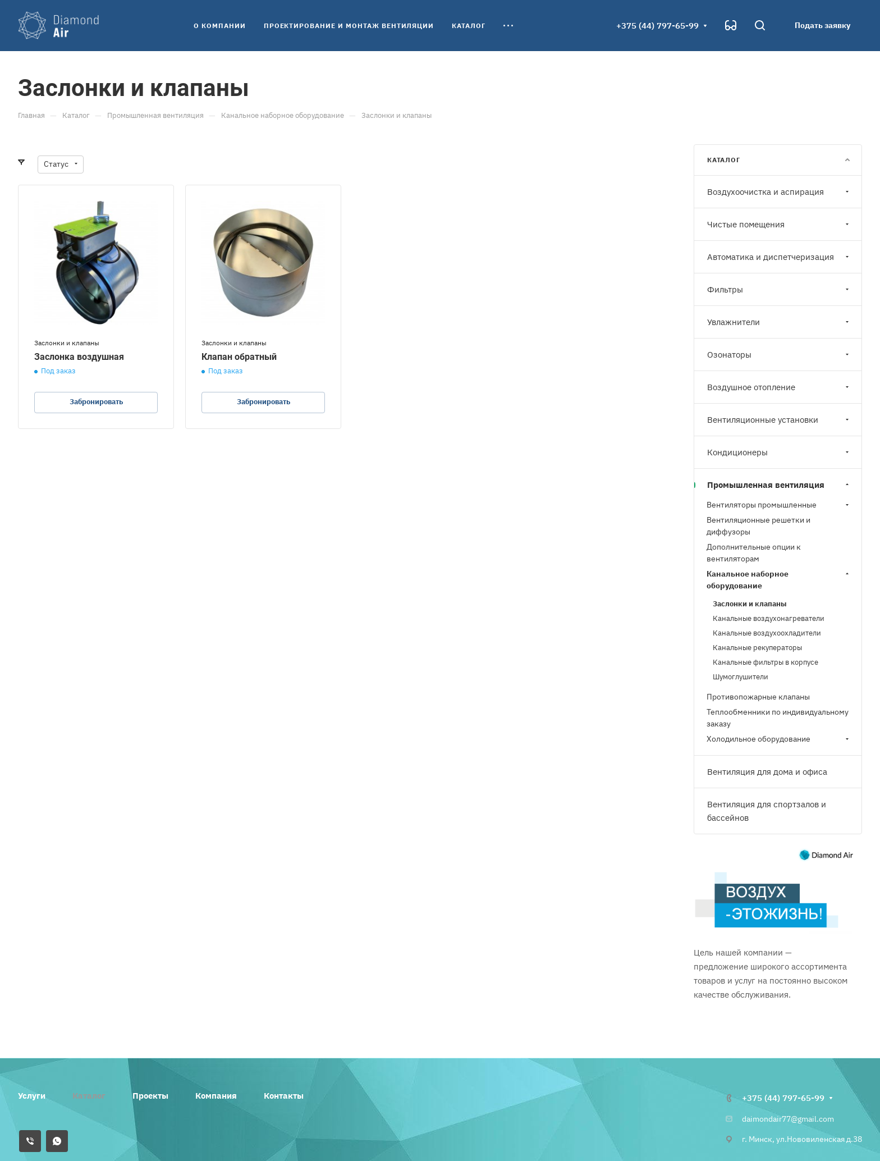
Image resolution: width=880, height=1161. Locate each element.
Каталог (89, 1095)
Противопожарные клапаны (758, 697)
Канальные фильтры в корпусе (765, 662)
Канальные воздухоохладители (767, 633)
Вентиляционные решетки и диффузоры (758, 526)
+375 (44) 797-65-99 (657, 25)
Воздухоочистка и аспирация (779, 191)
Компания (216, 1095)
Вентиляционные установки (779, 419)
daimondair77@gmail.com (788, 1119)
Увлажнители (779, 322)
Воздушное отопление (779, 387)
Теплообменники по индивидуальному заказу (778, 718)
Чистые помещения (779, 224)
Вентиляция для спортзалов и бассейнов (766, 811)
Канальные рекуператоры (757, 647)
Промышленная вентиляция (779, 484)
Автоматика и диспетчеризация (779, 257)
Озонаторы (779, 354)
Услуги (31, 1095)
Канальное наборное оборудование (779, 580)
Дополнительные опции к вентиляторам (754, 553)
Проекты (150, 1095)
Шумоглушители (740, 677)
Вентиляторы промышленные (779, 505)
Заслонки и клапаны (750, 604)
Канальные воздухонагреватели (768, 618)
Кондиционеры (779, 452)
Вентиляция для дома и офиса (767, 771)
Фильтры (779, 289)
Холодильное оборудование (779, 739)
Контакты (284, 1095)
